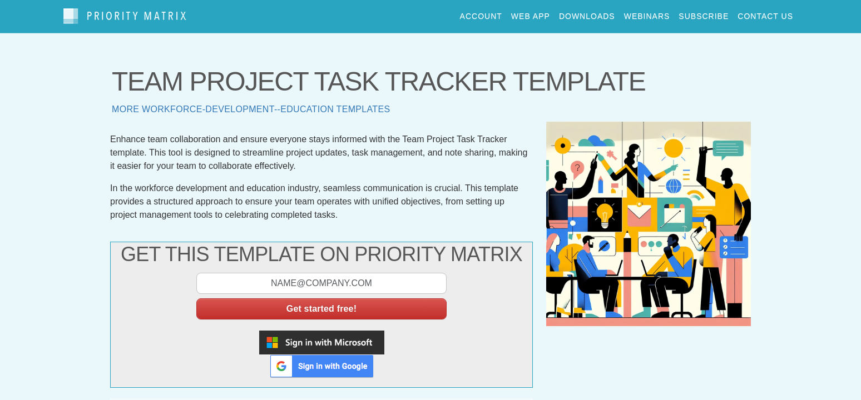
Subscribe (704, 13)
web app (530, 13)
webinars (647, 13)
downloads (587, 13)
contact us (765, 13)
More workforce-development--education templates (251, 104)
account (481, 13)
